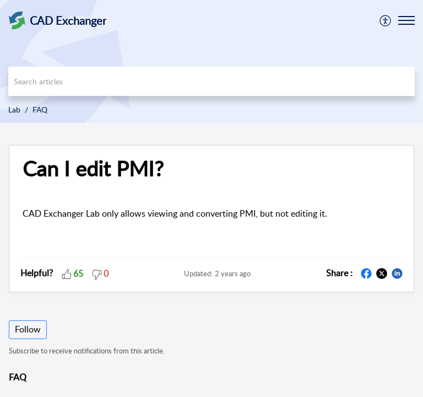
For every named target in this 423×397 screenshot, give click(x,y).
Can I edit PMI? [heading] (93, 169)
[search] (211, 81)
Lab (14, 109)
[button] (385, 20)
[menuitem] (385, 20)
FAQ (39, 109)
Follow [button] (28, 329)
